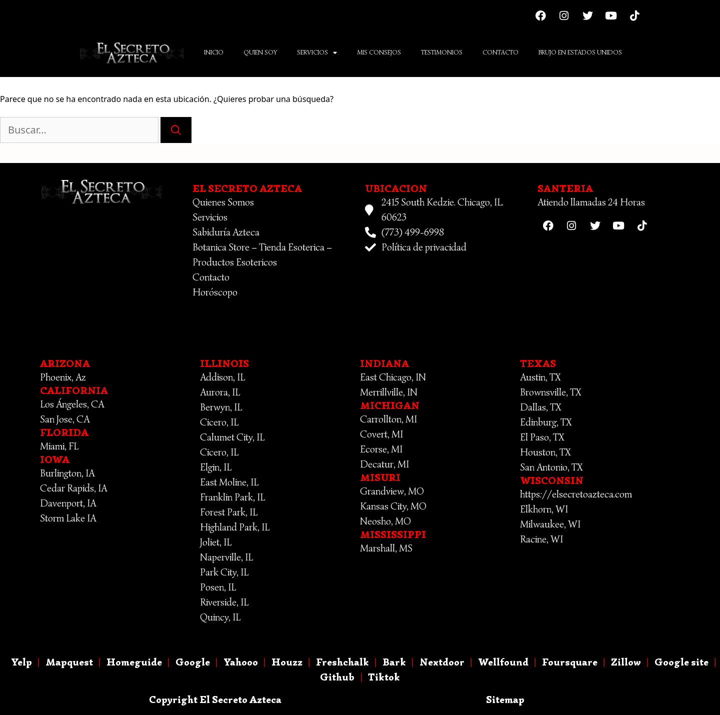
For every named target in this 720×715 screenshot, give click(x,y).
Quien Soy (260, 52)
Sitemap (505, 700)
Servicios (317, 52)
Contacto (500, 52)
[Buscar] (176, 130)
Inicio (214, 52)
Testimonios (441, 52)
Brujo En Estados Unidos (580, 52)
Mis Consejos (379, 52)
